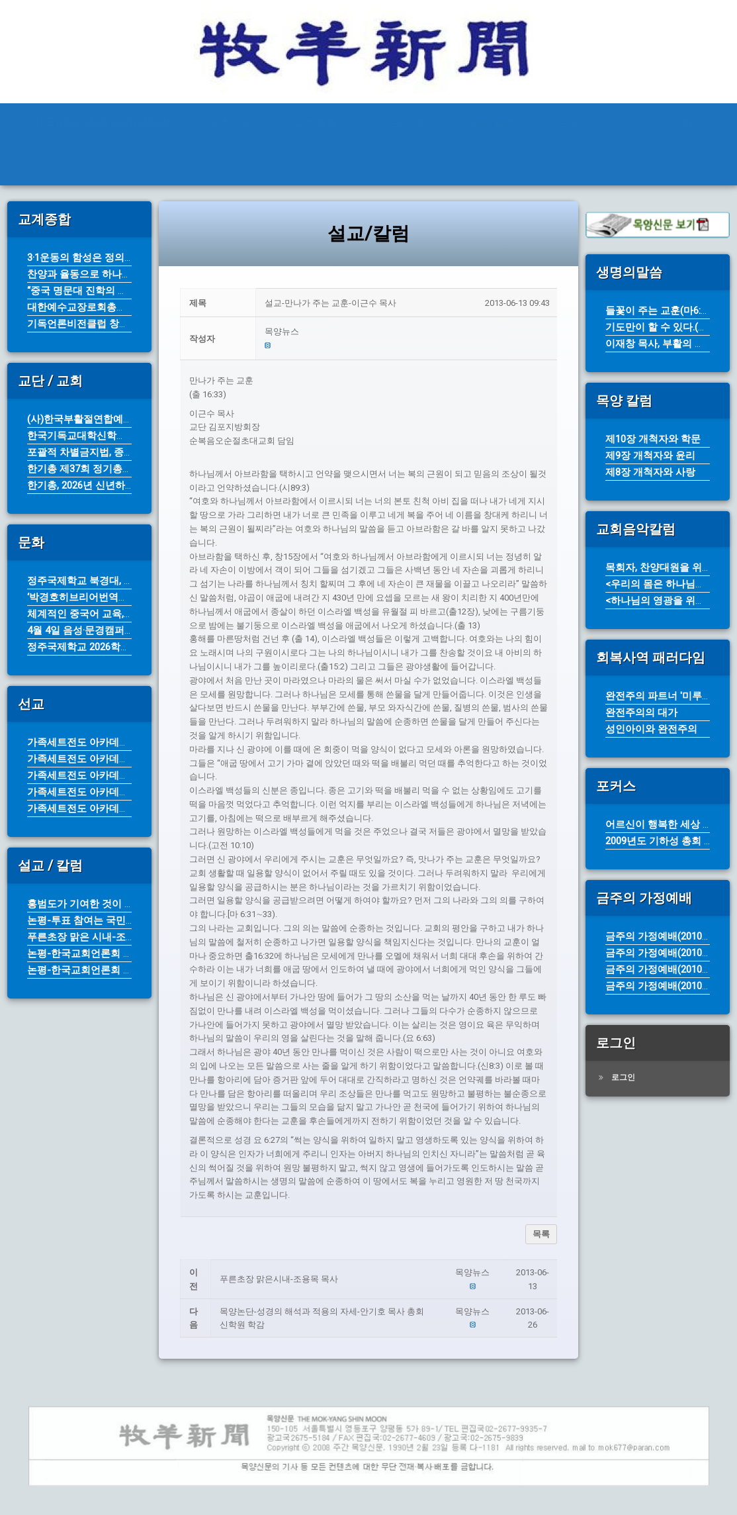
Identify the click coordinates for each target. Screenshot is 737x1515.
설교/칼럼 (491, 123)
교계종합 (316, 123)
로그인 (623, 1077)
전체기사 (232, 123)
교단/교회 (402, 123)
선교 (629, 123)
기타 (360, 164)
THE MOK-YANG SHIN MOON (101, 123)
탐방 (692, 123)
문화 (567, 123)
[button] (407, 332)
